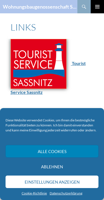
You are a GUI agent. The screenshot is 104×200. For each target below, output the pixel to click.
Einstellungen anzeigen (52, 181)
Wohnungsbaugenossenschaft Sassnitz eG (40, 7)
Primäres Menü (97, 6)
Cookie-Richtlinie (34, 193)
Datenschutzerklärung (66, 193)
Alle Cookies (52, 151)
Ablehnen (52, 166)
